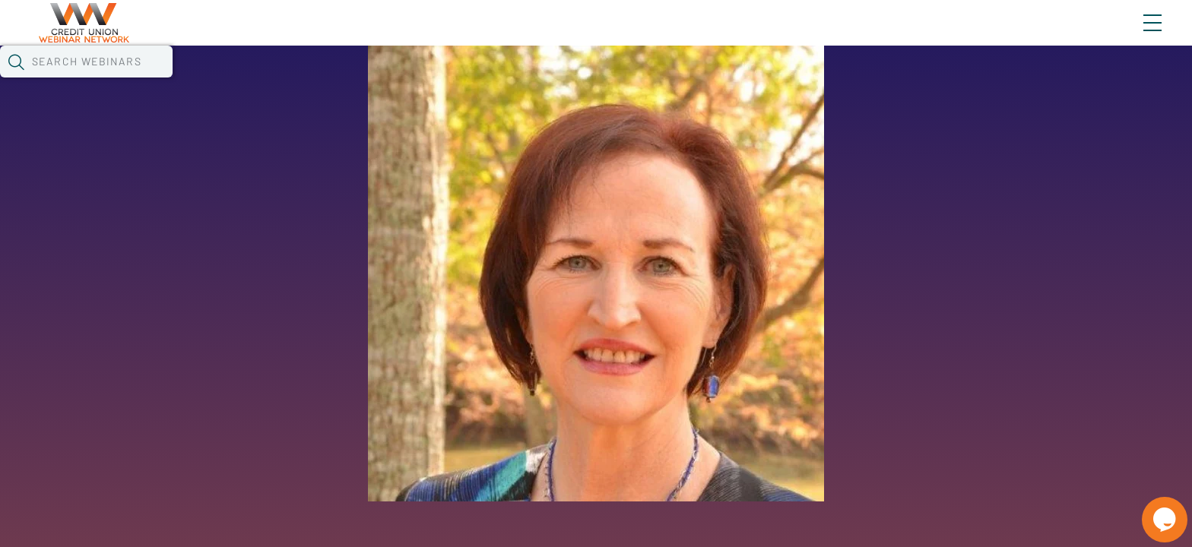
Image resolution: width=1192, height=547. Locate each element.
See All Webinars (223, 427)
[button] (881, 78)
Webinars (282, 79)
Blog (936, 35)
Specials (546, 79)
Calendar (366, 79)
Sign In (1135, 35)
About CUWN (1030, 35)
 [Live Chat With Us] (1151, 509)
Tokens (443, 79)
